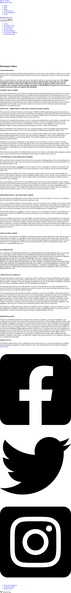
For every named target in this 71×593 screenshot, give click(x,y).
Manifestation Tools (6, 2)
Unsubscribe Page (9, 34)
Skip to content (4, 1)
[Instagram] (35, 582)
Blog (5, 9)
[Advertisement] (35, 50)
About (6, 14)
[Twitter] (35, 500)
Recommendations (9, 12)
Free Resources (8, 11)
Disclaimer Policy (9, 25)
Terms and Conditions (10, 32)
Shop (5, 7)
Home (6, 6)
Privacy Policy (8, 29)
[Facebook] (35, 429)
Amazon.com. (4, 346)
